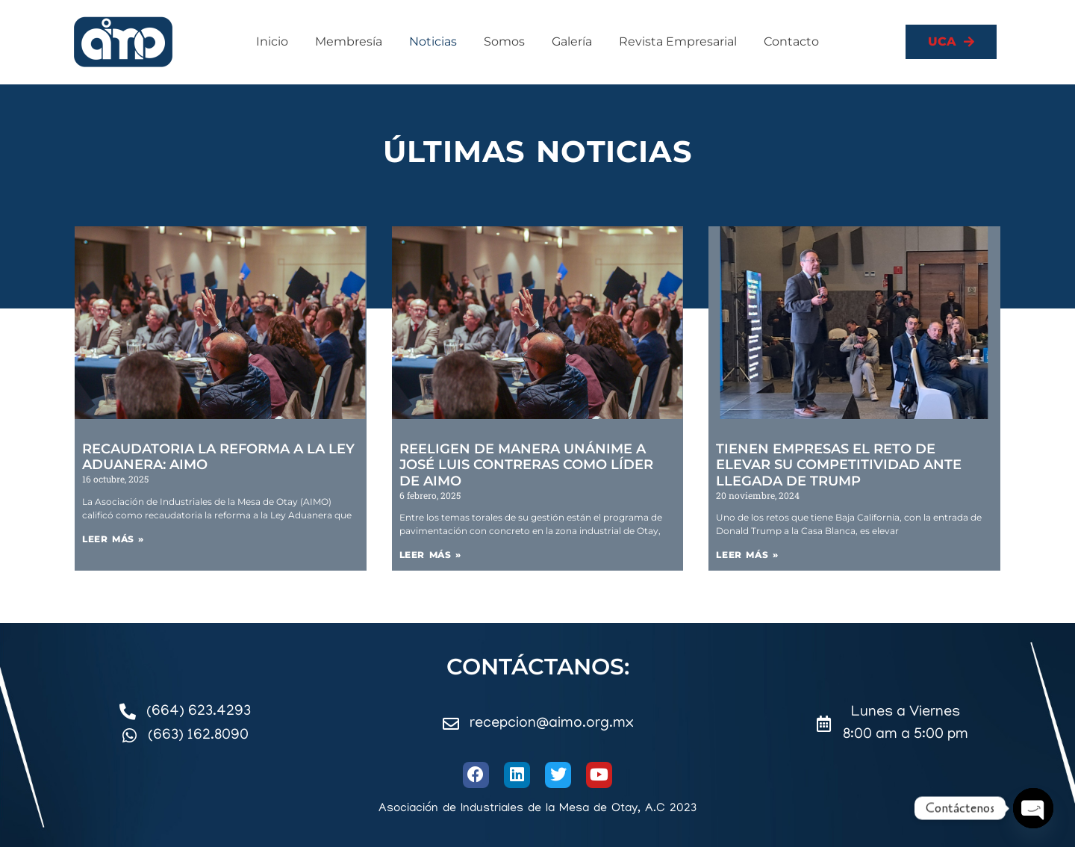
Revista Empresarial (678, 41)
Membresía (348, 41)
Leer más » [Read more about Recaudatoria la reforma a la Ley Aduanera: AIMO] (113, 538)
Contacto (791, 41)
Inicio (272, 41)
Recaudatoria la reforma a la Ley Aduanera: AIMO (218, 457)
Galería (572, 41)
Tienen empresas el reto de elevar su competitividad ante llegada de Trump (839, 465)
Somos (504, 41)
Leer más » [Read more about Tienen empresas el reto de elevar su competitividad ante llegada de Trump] (747, 554)
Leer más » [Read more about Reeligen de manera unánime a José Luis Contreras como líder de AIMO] (430, 554)
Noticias (433, 41)
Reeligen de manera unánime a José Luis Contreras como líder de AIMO (526, 465)
